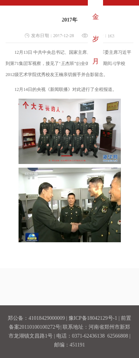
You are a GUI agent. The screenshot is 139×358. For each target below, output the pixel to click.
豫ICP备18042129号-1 (93, 318)
